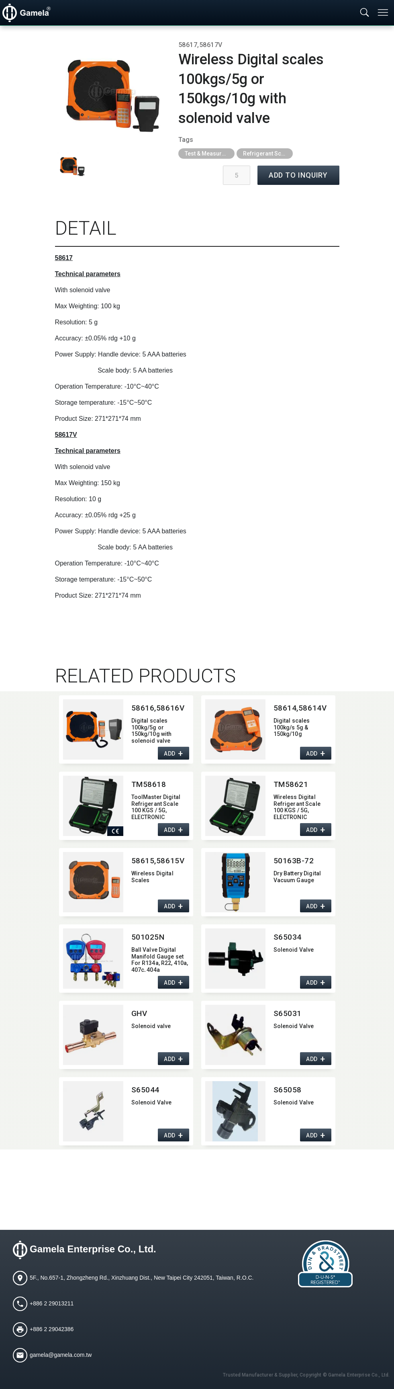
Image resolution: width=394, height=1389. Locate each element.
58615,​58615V (158, 860)
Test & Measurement (210, 153)
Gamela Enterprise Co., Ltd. (93, 1249)
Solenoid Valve (294, 949)
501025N (148, 937)
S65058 (288, 1089)
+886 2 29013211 (51, 1303)
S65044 (145, 1089)
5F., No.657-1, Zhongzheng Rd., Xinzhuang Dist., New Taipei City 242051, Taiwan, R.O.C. (141, 1277)
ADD (170, 753)
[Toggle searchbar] (365, 13)
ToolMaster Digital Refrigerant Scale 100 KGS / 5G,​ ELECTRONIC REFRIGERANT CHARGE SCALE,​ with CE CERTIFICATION (158, 806)
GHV (139, 1013)
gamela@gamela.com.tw (61, 1355)
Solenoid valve (151, 1026)
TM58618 (148, 784)
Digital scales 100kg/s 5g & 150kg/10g (292, 727)
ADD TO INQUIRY (298, 175)
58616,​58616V (158, 708)
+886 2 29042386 (51, 1329)
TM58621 (291, 784)
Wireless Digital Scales (152, 876)
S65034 (288, 937)
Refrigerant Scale (266, 153)
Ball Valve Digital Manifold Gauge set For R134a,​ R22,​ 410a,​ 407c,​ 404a (159, 959)
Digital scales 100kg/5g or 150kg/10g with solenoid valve (151, 730)
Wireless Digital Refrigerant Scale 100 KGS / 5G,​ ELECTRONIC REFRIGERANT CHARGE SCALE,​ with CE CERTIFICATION (301, 806)
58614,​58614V (300, 708)
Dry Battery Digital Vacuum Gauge (297, 876)
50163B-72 (294, 860)
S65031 (288, 1013)
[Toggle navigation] (383, 12)
